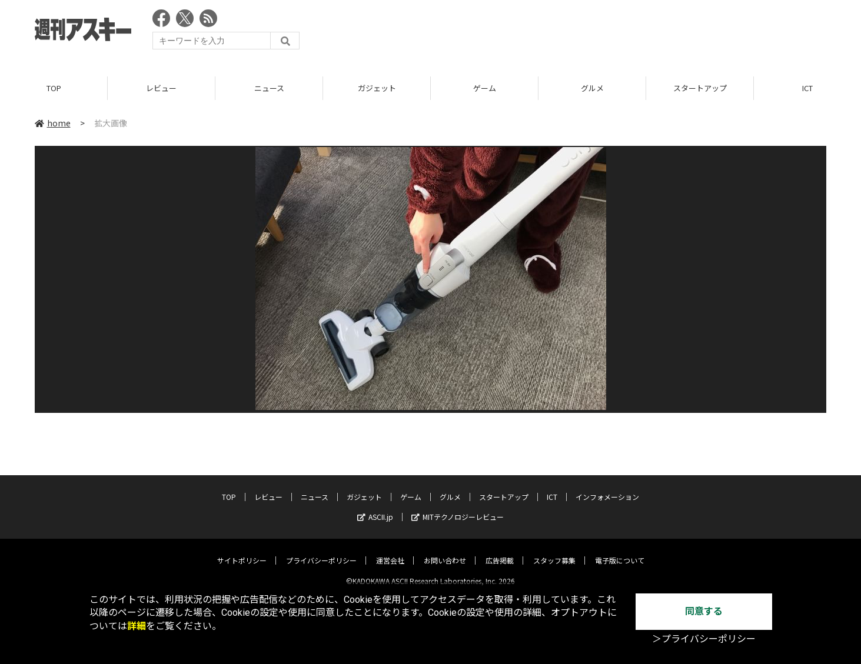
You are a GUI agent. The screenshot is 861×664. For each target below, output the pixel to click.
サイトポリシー (242, 551)
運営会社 (390, 551)
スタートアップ (700, 88)
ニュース (269, 88)
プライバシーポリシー (321, 551)
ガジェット (377, 88)
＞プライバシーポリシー (704, 639)
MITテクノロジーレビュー (457, 507)
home (53, 123)
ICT (552, 487)
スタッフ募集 (554, 551)
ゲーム (484, 88)
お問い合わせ (445, 551)
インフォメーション (607, 487)
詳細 (136, 626)
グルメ (592, 88)
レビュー (161, 88)
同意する (704, 611)
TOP (53, 88)
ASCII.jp (375, 507)
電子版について (619, 551)
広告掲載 (500, 551)
